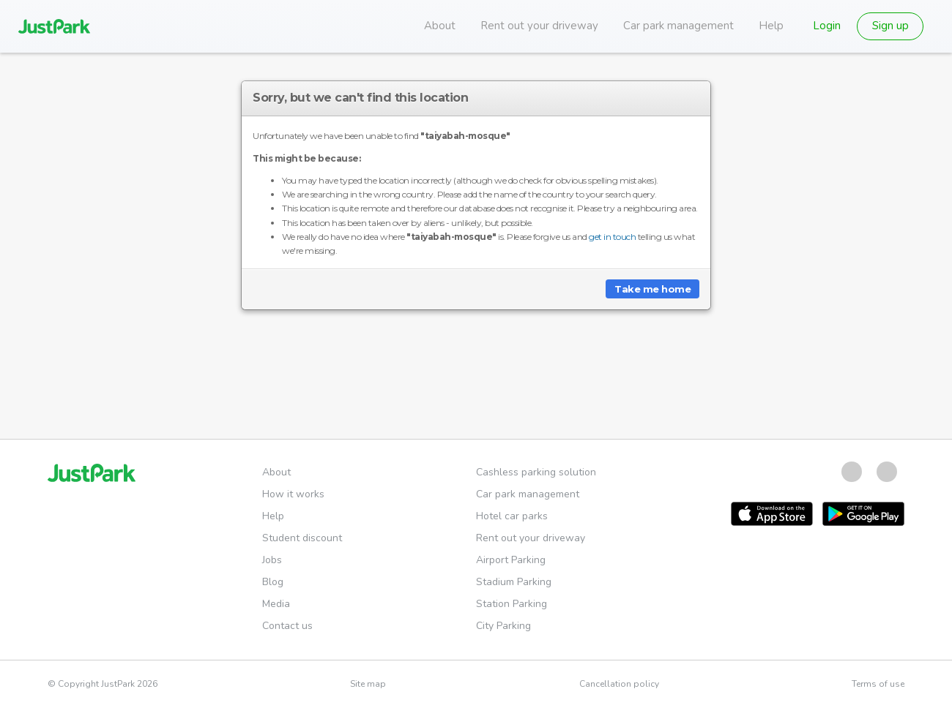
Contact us (287, 626)
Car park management (678, 25)
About (439, 25)
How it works (293, 494)
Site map (368, 684)
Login (827, 25)
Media (276, 604)
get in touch (612, 236)
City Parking (503, 626)
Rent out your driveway (539, 25)
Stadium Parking (513, 582)
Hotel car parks (512, 516)
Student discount (302, 538)
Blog (272, 582)
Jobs (272, 560)
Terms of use (878, 684)
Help (771, 25)
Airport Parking (511, 560)
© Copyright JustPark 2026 (102, 684)
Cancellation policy (619, 684)
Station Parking (511, 604)
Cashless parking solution (536, 472)
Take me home (652, 289)
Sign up (890, 25)
